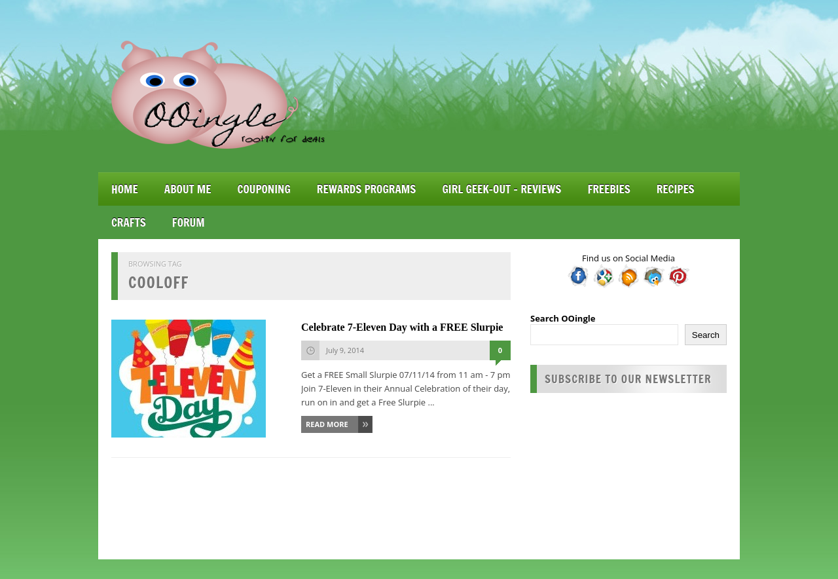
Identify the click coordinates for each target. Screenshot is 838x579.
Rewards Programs (366, 189)
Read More (327, 424)
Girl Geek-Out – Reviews (501, 189)
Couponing (264, 189)
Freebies (608, 189)
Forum (188, 222)
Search (706, 335)
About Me (187, 189)
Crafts (128, 222)
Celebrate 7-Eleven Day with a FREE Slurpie (402, 327)
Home (124, 189)
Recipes (676, 189)
